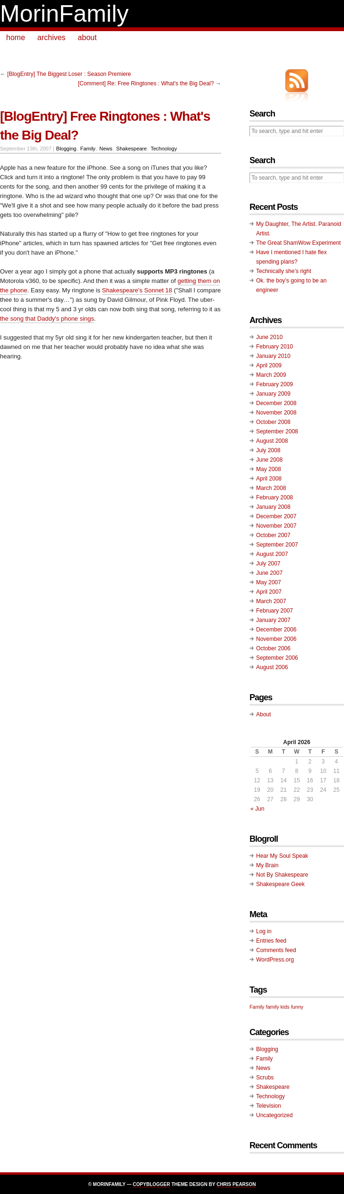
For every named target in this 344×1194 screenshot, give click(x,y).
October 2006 (273, 648)
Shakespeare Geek (280, 884)
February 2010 (274, 346)
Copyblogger (151, 1184)
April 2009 (269, 365)
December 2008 (276, 403)
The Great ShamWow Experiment (298, 243)
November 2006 (276, 639)
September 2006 (277, 658)
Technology (164, 148)
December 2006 (276, 629)
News (105, 148)
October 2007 (273, 535)
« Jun (257, 808)
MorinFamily (64, 13)
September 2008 (277, 431)
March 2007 (271, 601)
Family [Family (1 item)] (256, 1007)
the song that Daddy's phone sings (47, 318)
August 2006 (272, 667)
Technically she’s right (283, 271)
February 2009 (274, 384)
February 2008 (274, 497)
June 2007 (269, 573)
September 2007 (277, 544)
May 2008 (268, 469)
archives (51, 37)
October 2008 (273, 422)
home (15, 37)
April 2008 (269, 478)
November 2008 (276, 412)
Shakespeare (131, 148)
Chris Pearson (236, 1184)
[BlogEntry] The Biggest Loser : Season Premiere (69, 74)
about (87, 37)
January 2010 (273, 356)
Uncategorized (274, 1115)
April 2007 (269, 592)
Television (268, 1106)
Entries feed (271, 940)
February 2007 (274, 610)
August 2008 (272, 441)
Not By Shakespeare (282, 874)
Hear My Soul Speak (282, 856)
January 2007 (273, 620)
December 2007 (276, 516)
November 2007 (276, 525)
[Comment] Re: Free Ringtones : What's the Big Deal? (146, 83)
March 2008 (271, 488)
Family (87, 148)
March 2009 (271, 375)
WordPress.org (275, 959)
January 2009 (273, 393)
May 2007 (268, 582)
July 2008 (268, 450)
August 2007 (272, 554)
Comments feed (276, 950)
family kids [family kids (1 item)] (278, 1007)
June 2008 (269, 459)
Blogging (66, 148)
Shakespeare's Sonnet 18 (137, 290)
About (263, 714)
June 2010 (269, 337)
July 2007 (268, 563)
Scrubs (265, 1077)
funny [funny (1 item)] (297, 1007)
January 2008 (273, 507)
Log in (264, 931)
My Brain (267, 865)
